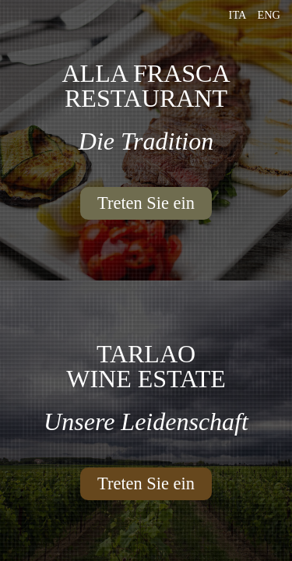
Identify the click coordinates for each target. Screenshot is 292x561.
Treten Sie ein (146, 203)
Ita (238, 15)
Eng (268, 15)
